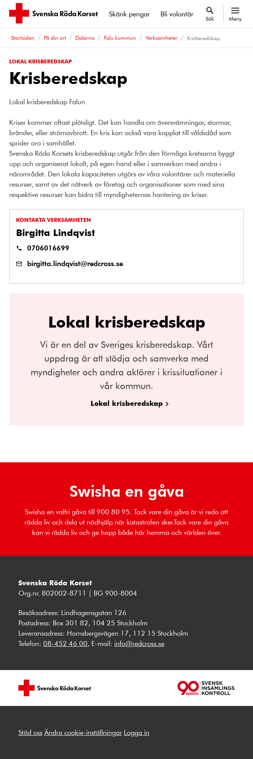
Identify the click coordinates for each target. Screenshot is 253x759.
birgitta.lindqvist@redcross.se (75, 263)
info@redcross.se (139, 643)
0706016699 (48, 247)
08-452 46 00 (65, 643)
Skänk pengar (129, 13)
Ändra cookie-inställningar (83, 732)
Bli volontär (177, 13)
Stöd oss (30, 732)
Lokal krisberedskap (127, 403)
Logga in (136, 732)
